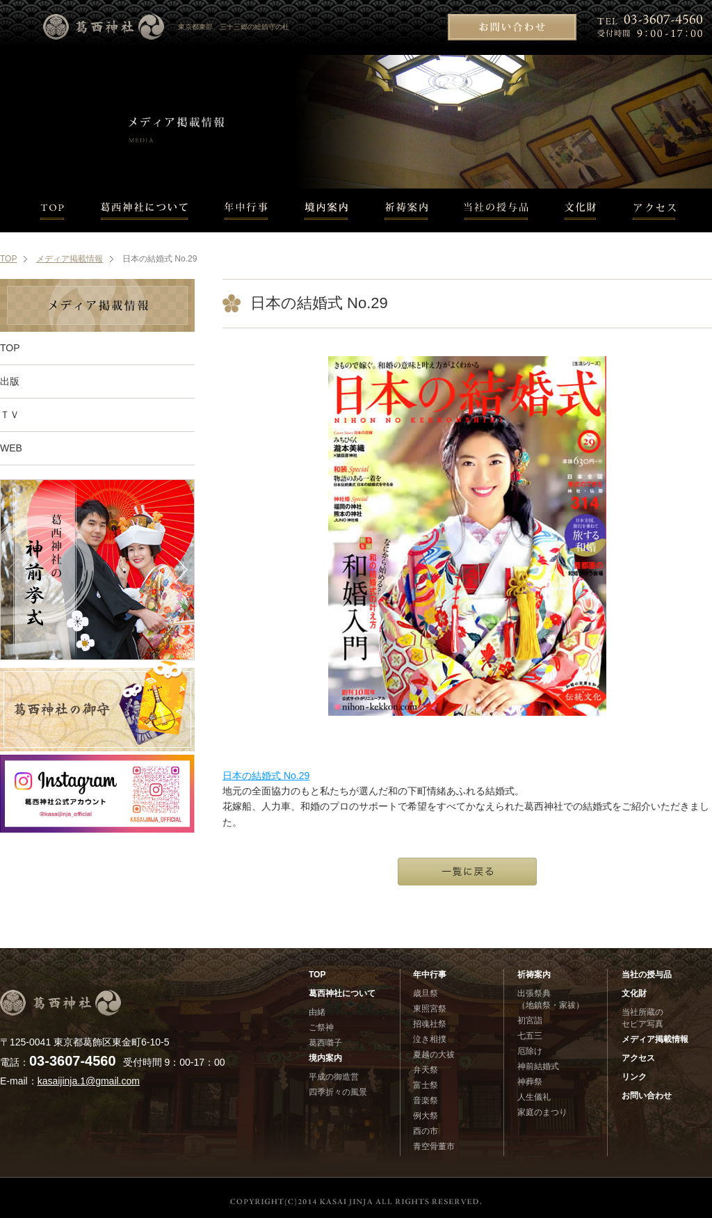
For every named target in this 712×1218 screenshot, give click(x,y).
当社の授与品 (496, 210)
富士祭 (425, 1085)
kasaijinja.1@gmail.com (89, 1081)
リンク (634, 1077)
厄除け (529, 1051)
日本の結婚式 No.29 (265, 775)
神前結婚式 (538, 1066)
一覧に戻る (467, 872)
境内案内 (326, 210)
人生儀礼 (534, 1097)
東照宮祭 (429, 1008)
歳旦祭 (425, 993)
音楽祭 (425, 1100)
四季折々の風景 (338, 1092)
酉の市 (425, 1131)
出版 (9, 381)
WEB (11, 448)
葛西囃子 (325, 1043)
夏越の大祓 (434, 1054)
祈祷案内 (406, 210)
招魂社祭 (429, 1024)
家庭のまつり (542, 1112)
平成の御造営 (334, 1077)
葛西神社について (144, 210)
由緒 (317, 1012)
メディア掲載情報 (69, 259)
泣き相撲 (429, 1039)
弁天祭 (425, 1070)
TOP (41, 210)
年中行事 (246, 210)
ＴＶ (9, 414)
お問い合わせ (512, 27)
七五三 (529, 1036)
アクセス (663, 210)
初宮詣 (529, 1020)
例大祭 (425, 1116)
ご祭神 (321, 1027)
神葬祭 (529, 1082)
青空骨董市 (434, 1146)
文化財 (581, 210)
